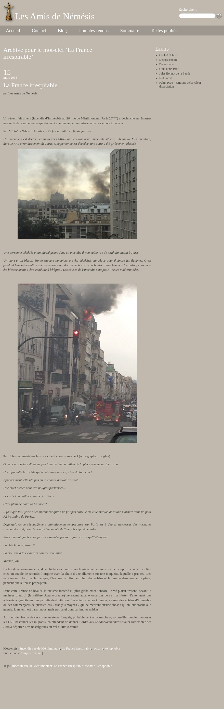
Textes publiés (164, 30)
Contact (39, 30)
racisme (98, 648)
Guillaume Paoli (169, 69)
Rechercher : (188, 9)
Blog (62, 30)
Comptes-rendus (93, 30)
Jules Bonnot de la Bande (174, 73)
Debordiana (166, 64)
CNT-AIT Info (168, 55)
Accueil (13, 30)
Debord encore (168, 60)
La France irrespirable (30, 85)
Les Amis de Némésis (55, 16)
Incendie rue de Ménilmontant (40, 648)
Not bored (165, 78)
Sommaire (129, 30)
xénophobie (112, 648)
